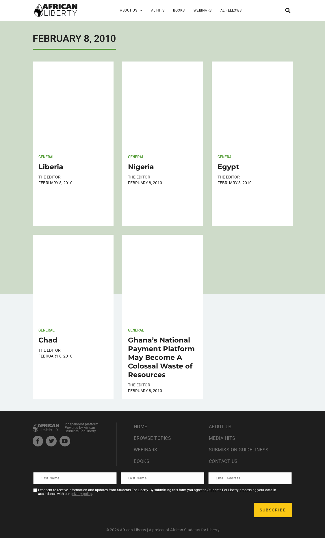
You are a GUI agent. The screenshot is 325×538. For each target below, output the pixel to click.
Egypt (228, 167)
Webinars (203, 10)
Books (179, 10)
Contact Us (223, 461)
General (46, 156)
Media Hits (222, 438)
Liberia (50, 167)
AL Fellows (231, 10)
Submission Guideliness (239, 450)
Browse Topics (152, 438)
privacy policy (81, 494)
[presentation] (78, 510)
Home (140, 426)
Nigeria (141, 167)
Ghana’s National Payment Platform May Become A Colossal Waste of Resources (161, 357)
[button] (288, 10)
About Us (131, 10)
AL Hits (158, 10)
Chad (47, 340)
